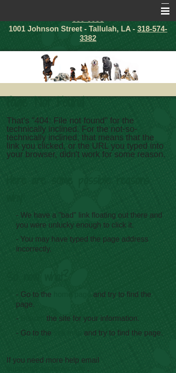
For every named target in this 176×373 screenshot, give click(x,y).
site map (68, 333)
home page (72, 294)
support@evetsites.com (46, 369)
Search (33, 318)
